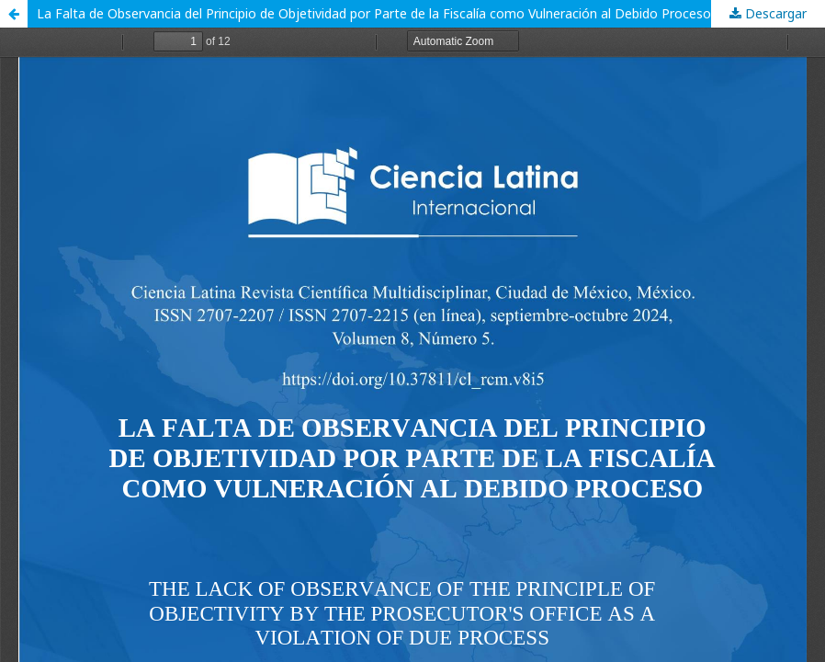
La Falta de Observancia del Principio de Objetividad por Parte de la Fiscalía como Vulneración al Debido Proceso (374, 13)
